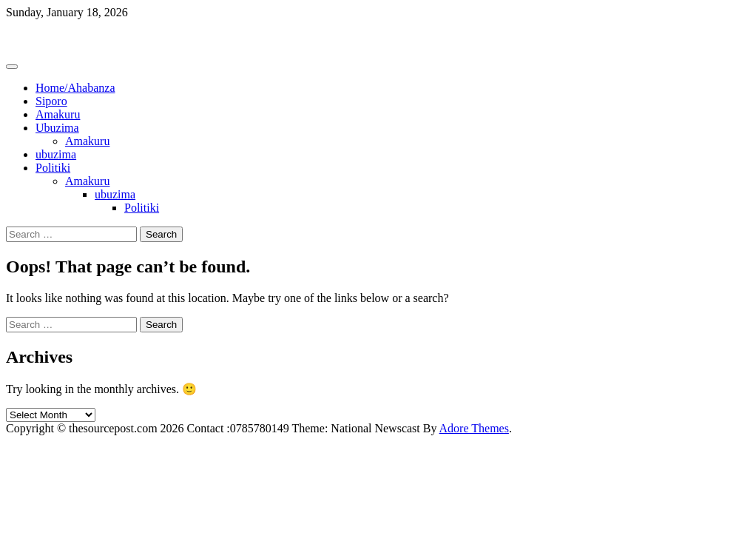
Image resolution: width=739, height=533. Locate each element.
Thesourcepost (40, 37)
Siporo (51, 101)
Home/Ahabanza (75, 87)
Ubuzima (57, 127)
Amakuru (58, 114)
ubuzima (56, 154)
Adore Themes (474, 428)
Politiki (53, 167)
